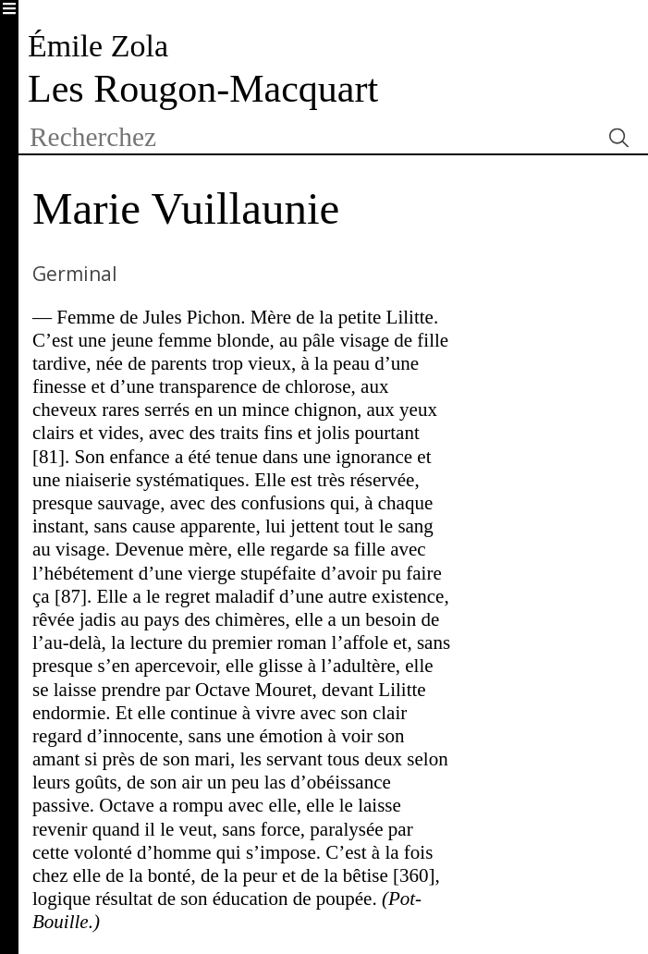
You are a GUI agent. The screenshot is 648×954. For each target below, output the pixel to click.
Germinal (74, 274)
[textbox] (309, 137)
